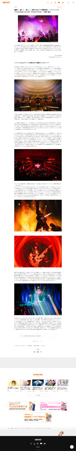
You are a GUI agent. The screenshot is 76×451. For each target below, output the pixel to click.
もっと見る (38, 395)
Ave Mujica (57, 45)
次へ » (42, 341)
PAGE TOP (72, 447)
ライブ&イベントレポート (20, 345)
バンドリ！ (43, 345)
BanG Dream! (36, 345)
